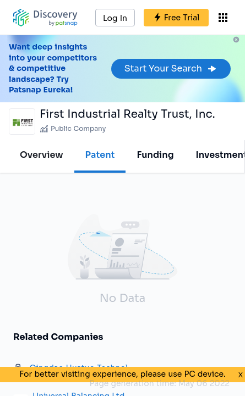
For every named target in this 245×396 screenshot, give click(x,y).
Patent (100, 155)
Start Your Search (170, 68)
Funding (155, 155)
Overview (41, 155)
